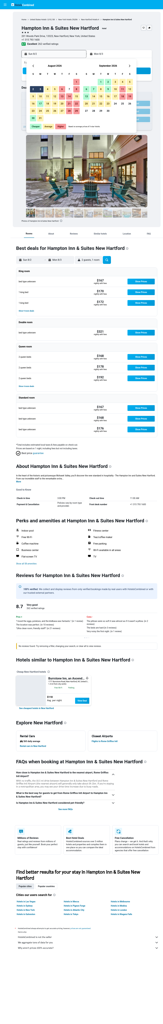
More (18, 481)
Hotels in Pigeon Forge (74, 906)
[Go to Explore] (5, 33)
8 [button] (76, 89)
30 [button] (33, 118)
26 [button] (54, 110)
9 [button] (33, 96)
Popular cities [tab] (25, 886)
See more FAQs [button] (65, 809)
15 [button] (76, 96)
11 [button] (47, 96)
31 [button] (40, 118)
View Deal (82, 701)
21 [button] (69, 103)
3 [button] (40, 89)
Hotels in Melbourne (120, 901)
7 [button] (69, 89)
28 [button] (69, 110)
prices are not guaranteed (80, 928)
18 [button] (47, 103)
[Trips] (5, 41)
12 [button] (54, 96)
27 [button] (62, 110)
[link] (36, 708)
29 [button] (76, 110)
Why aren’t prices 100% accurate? (88, 948)
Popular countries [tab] (46, 886)
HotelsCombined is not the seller (88, 937)
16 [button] (33, 103)
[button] (5, 4)
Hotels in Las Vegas (26, 901)
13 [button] (62, 96)
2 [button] (33, 89)
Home (24, 20)
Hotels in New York (26, 910)
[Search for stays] (5, 20)
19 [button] (54, 103)
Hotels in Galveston (26, 914)
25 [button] (47, 110)
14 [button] (69, 96)
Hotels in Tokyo (71, 914)
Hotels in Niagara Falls (121, 914)
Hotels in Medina (119, 906)
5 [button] (54, 89)
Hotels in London (119, 910)
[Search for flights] (5, 14)
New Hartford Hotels (89, 20)
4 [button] (47, 89)
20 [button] (62, 103)
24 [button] (40, 110)
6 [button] (62, 89)
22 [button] (76, 103)
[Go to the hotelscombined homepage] (22, 4)
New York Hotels (65, 20)
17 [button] (40, 103)
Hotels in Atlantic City (74, 910)
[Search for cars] (5, 27)
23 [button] (33, 110)
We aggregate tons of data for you (88, 942)
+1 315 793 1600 (31, 39)
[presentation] (61, 220)
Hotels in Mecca (71, 901)
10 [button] (40, 96)
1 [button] (76, 82)
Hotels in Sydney (25, 906)
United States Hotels (38, 20)
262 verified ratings (48, 44)
